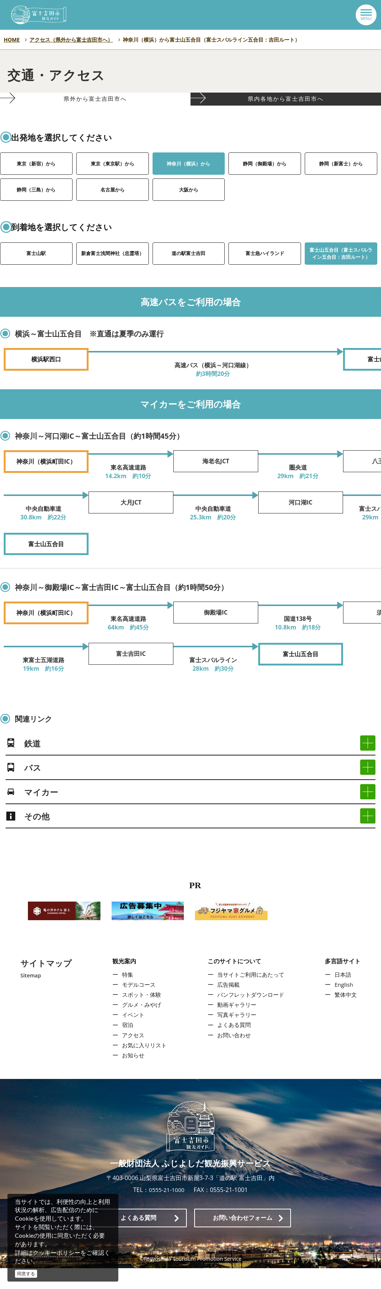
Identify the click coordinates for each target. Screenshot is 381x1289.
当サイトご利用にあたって (251, 995)
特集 (125, 995)
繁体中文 (347, 1015)
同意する (26, 1273)
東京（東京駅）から (112, 180)
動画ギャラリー (236, 1025)
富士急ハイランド (265, 270)
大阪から (189, 206)
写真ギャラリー (236, 1035)
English (345, 1005)
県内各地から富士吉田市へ (286, 107)
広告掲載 (227, 1005)
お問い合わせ (233, 1055)
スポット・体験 (140, 1015)
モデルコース (137, 1005)
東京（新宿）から (36, 180)
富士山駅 (36, 270)
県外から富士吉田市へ (95, 107)
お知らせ (131, 1076)
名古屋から (112, 206)
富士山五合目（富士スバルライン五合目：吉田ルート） (341, 272)
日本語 (344, 995)
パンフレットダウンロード (251, 1015)
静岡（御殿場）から (265, 180)
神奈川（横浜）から (188, 180)
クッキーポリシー (56, 1252)
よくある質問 (233, 1045)
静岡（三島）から (36, 206)
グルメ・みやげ (140, 1025)
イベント (131, 1035)
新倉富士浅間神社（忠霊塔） (112, 270)
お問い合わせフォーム (242, 1238)
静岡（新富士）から (341, 180)
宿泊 (125, 1045)
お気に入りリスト (143, 1066)
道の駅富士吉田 (188, 270)
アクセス (131, 1055)
